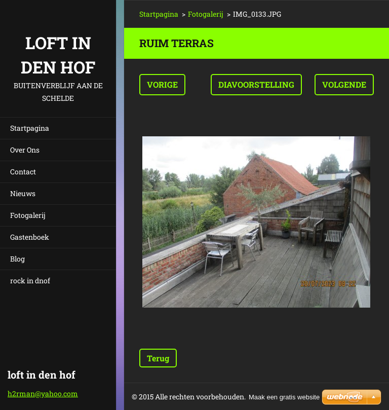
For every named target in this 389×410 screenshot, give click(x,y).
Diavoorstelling (256, 84)
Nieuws (22, 193)
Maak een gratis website (284, 397)
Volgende (344, 84)
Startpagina (29, 128)
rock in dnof (30, 280)
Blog (17, 259)
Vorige (162, 84)
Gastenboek (29, 237)
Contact (23, 171)
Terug (158, 358)
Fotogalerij (28, 215)
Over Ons (25, 150)
